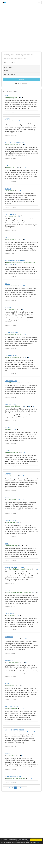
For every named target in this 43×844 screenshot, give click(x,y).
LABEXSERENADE (11, 381)
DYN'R (7, 683)
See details (37, 842)
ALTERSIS (8, 474)
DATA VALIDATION (10, 214)
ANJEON (7, 753)
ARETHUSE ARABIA (11, 355)
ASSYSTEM (8, 450)
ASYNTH (7, 119)
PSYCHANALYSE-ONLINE (13, 776)
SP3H (6, 165)
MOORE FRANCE (10, 404)
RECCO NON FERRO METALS (14, 730)
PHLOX (7, 96)
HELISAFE (8, 189)
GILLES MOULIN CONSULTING (15, 142)
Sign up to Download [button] (21, 83)
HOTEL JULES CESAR (12, 706)
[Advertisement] (21, 28)
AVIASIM (7, 284)
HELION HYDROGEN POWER (14, 567)
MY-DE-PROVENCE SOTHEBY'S (15, 260)
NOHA (7, 544)
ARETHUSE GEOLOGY (12, 332)
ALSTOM (7, 590)
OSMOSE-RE (9, 637)
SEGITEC (8, 307)
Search (21, 79)
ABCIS (7, 497)
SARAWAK (8, 427)
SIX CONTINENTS (10, 520)
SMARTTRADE (9, 613)
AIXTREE (8, 237)
